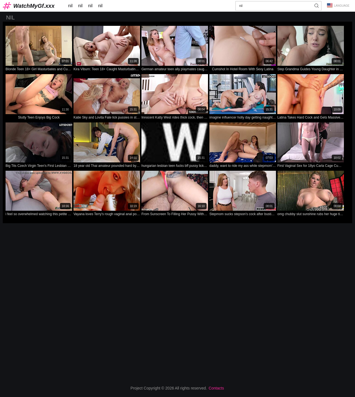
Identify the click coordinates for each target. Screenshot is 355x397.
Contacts (216, 388)
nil (70, 5)
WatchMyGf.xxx (34, 6)
